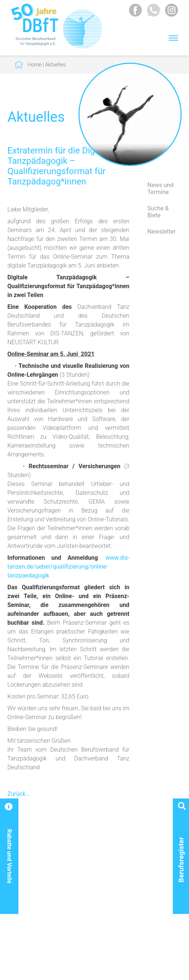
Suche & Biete (158, 212)
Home (34, 65)
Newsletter (161, 231)
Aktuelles (55, 65)
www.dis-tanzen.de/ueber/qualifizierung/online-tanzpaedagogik (68, 566)
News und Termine (160, 189)
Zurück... (18, 793)
